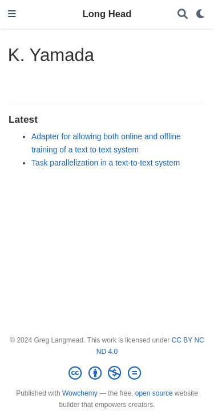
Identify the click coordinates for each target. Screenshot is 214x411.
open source (154, 393)
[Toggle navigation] (12, 14)
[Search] (182, 14)
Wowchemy (80, 393)
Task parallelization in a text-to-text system (105, 162)
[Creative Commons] (106, 373)
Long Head (107, 14)
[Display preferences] (201, 14)
